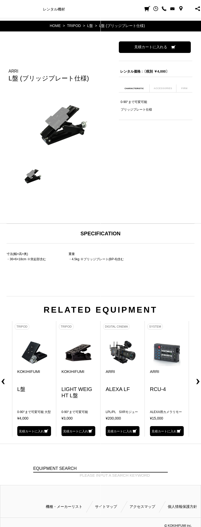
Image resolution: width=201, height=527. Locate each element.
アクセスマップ (142, 506)
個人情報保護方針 (182, 506)
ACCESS (180, 8)
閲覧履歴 (155, 8)
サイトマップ (106, 506)
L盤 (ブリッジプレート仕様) (122, 26)
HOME (55, 26)
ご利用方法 (123, 9)
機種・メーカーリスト (64, 506)
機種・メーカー (26, 9)
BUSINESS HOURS (189, 8)
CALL (164, 8)
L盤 (90, 26)
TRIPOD (74, 26)
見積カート (147, 8)
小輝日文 (4, 9)
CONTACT (172, 8)
